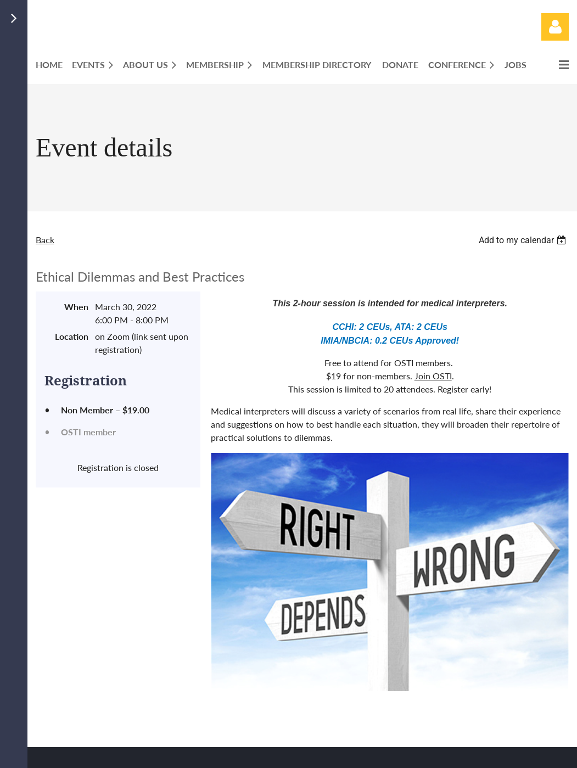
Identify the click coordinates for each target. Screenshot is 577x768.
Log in (555, 27)
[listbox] (524, 240)
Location (71, 336)
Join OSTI (433, 376)
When (76, 306)
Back (45, 239)
